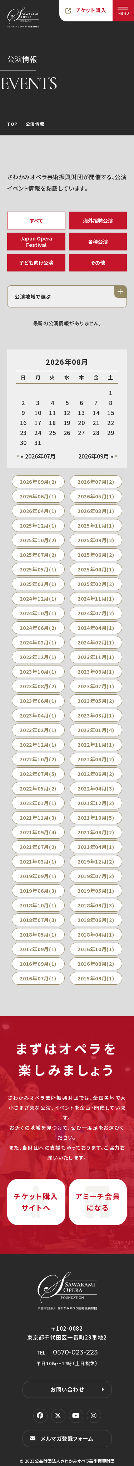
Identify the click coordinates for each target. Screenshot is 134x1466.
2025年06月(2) (96, 554)
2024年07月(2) (96, 613)
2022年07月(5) (38, 773)
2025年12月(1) (38, 525)
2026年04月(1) (38, 510)
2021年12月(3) (96, 803)
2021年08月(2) (96, 832)
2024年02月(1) (96, 642)
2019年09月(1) (38, 876)
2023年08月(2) (38, 686)
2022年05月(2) (38, 788)
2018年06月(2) (96, 919)
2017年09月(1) (38, 949)
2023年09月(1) (96, 671)
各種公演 (98, 241)
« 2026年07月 (38, 456)
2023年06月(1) (38, 700)
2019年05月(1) (96, 890)
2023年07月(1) (96, 686)
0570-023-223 (75, 1352)
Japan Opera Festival (36, 241)
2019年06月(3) (38, 890)
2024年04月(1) (96, 627)
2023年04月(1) (38, 715)
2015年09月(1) (96, 978)
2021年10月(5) (96, 817)
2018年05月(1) (38, 934)
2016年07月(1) (38, 978)
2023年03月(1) (96, 715)
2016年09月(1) (38, 963)
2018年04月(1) (96, 934)
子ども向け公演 (36, 262)
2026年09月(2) (38, 481)
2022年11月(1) (96, 744)
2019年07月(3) (96, 876)
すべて (36, 220)
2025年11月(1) (96, 525)
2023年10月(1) (38, 671)
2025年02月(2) (96, 583)
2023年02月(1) (38, 730)
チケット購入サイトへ (36, 1202)
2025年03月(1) (38, 583)
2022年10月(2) (38, 759)
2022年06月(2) (96, 773)
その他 (98, 262)
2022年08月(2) (96, 759)
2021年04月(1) (96, 846)
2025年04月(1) (96, 569)
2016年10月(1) (96, 949)
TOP (12, 124)
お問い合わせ (67, 1389)
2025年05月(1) (38, 569)
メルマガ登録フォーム (67, 1438)
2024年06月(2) (38, 627)
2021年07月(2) (38, 846)
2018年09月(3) (96, 905)
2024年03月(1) (38, 642)
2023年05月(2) (96, 700)
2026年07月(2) (96, 481)
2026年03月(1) (96, 510)
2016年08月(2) (96, 963)
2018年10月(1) (38, 905)
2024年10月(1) (38, 613)
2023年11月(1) (96, 657)
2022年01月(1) (38, 803)
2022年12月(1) (38, 744)
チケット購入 (91, 10)
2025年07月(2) (38, 554)
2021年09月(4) (38, 832)
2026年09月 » (95, 456)
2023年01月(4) (96, 730)
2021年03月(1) (38, 861)
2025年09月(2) (96, 540)
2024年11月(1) (96, 598)
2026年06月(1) (38, 496)
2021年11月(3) (38, 817)
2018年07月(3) (38, 919)
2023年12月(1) (38, 657)
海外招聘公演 (98, 220)
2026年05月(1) (96, 496)
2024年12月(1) (38, 598)
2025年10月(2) (38, 540)
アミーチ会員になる (97, 1202)
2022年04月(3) (96, 788)
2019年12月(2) (96, 861)
